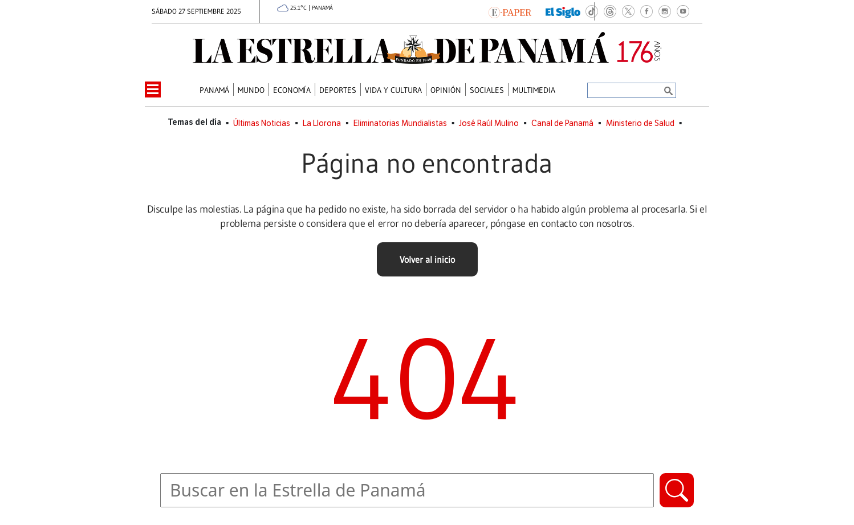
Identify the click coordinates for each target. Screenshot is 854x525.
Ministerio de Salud (640, 123)
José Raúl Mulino (489, 123)
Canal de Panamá (562, 123)
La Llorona (322, 123)
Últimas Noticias (261, 123)
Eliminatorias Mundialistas (400, 123)
